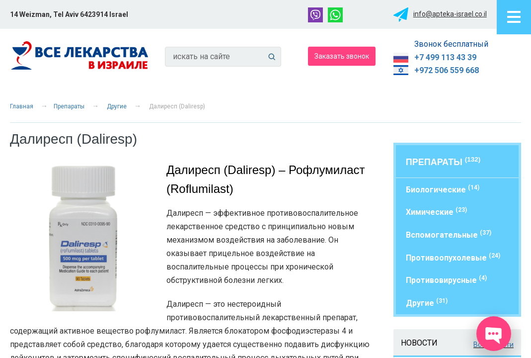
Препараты (69, 106)
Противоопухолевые (453, 257)
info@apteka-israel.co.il (450, 14)
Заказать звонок (341, 56)
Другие (117, 106)
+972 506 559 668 (446, 70)
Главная (21, 106)
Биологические (442, 189)
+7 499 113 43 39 (445, 57)
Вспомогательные (448, 234)
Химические (436, 211)
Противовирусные (446, 279)
